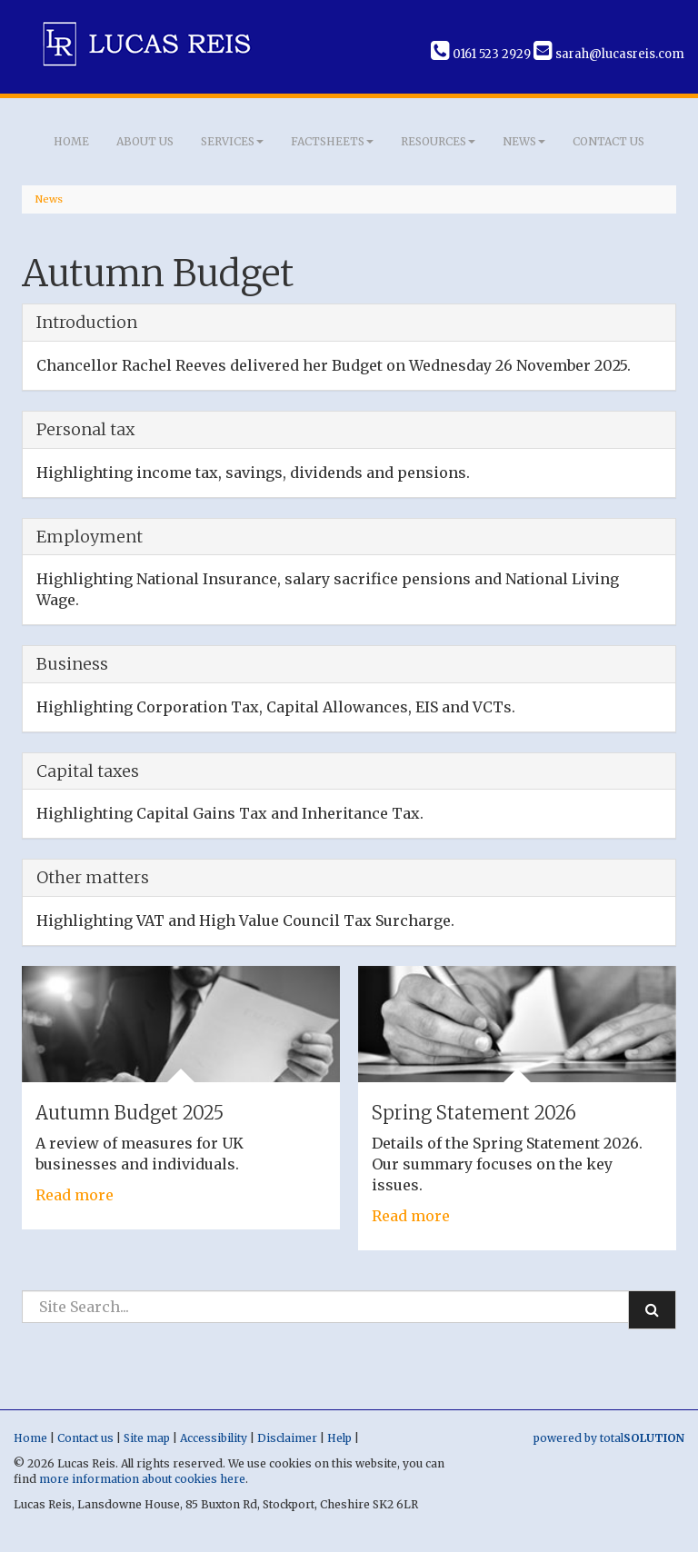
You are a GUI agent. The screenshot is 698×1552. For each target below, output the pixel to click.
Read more (74, 1195)
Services (232, 141)
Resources (438, 141)
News (524, 141)
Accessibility (213, 1438)
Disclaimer (287, 1438)
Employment (89, 536)
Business (72, 663)
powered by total (608, 1438)
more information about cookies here (142, 1479)
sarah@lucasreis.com (608, 54)
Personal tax (85, 429)
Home (71, 141)
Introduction (86, 322)
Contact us (608, 141)
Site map (147, 1438)
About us (145, 141)
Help (339, 1438)
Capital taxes (87, 771)
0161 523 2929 (481, 54)
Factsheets (332, 141)
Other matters (92, 877)
